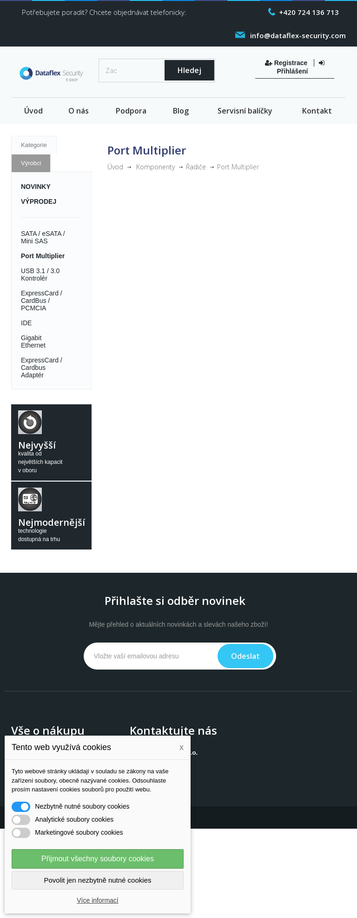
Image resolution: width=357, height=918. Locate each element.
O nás (78, 111)
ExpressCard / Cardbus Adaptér (41, 367)
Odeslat (245, 656)
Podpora (131, 111)
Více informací (97, 900)
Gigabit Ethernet (33, 341)
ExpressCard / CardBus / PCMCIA (41, 300)
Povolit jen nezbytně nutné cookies (98, 880)
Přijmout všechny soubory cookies (97, 859)
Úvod (33, 111)
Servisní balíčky (245, 111)
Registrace (287, 63)
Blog (181, 111)
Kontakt (317, 111)
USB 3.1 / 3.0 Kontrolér (40, 274)
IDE (26, 323)
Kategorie (34, 144)
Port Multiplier (43, 256)
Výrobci (31, 163)
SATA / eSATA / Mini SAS (43, 237)
